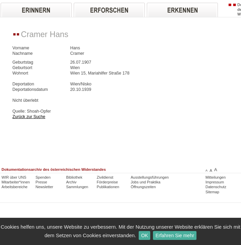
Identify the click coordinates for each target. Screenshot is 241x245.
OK (144, 235)
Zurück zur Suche (29, 116)
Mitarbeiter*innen (16, 182)
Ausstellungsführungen (150, 177)
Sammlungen (77, 187)
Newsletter (44, 187)
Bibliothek (74, 177)
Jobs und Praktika (145, 182)
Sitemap (212, 192)
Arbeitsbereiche (15, 187)
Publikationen (108, 187)
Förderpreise (107, 182)
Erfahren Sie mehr (174, 235)
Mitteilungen (216, 177)
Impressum (215, 182)
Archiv (71, 182)
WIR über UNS (14, 177)
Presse (41, 182)
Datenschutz (216, 187)
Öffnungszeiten (143, 187)
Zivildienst (105, 177)
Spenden (43, 177)
